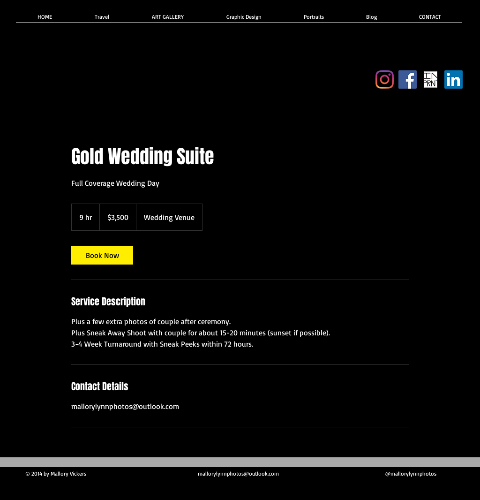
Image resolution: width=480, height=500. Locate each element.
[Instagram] (384, 79)
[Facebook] (407, 79)
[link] (102, 255)
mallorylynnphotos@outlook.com (238, 473)
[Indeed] (453, 79)
